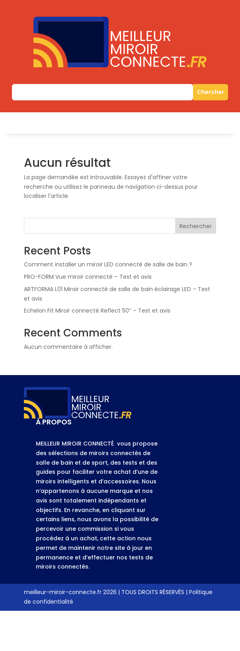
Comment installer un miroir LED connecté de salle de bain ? (108, 264)
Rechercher (196, 226)
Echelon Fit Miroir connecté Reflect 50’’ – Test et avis (97, 311)
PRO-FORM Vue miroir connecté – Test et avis (88, 277)
